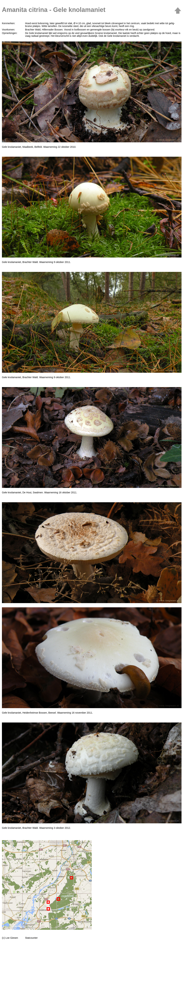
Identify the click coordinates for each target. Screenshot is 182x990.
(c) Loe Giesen (10, 937)
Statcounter (31, 937)
